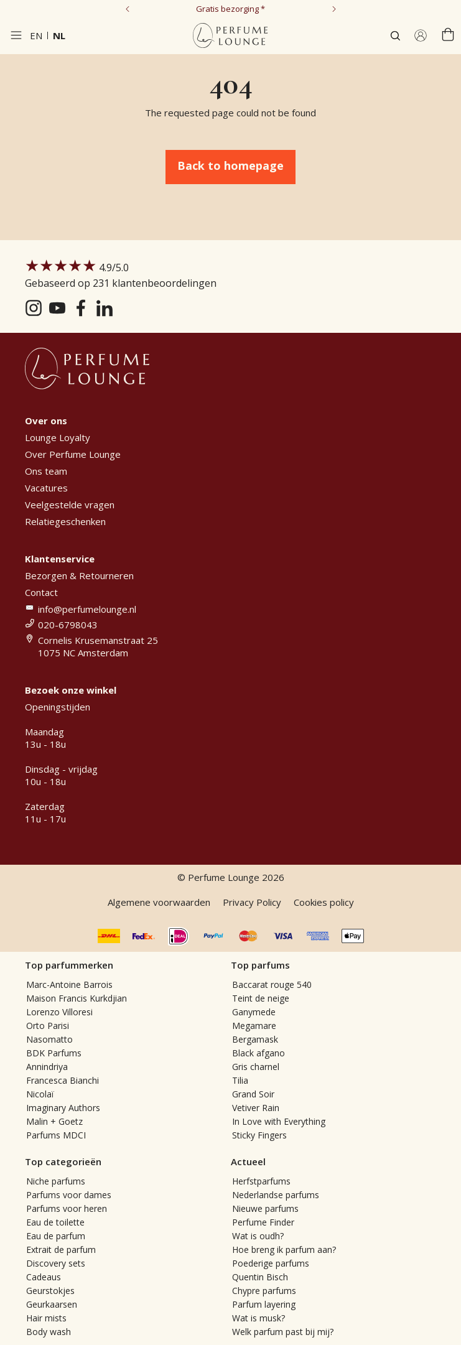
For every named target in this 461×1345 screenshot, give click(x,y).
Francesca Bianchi (62, 1080)
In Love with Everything (278, 1121)
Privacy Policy (252, 902)
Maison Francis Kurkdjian (76, 998)
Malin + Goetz (54, 1121)
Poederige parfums (270, 1263)
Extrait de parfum (61, 1249)
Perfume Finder (263, 1222)
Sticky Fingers (259, 1135)
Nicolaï (40, 1094)
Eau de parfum (55, 1236)
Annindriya (47, 1067)
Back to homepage (230, 165)
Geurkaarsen (51, 1304)
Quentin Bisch (260, 1277)
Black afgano (258, 1053)
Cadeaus (43, 1277)
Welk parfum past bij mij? (282, 1332)
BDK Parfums (53, 1053)
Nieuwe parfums (265, 1208)
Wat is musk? (258, 1318)
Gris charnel (255, 1067)
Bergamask (255, 1039)
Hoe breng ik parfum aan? (284, 1249)
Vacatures (46, 488)
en (36, 35)
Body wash (48, 1332)
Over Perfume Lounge (73, 454)
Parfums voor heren (66, 1208)
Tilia (240, 1080)
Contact (41, 592)
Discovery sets (55, 1263)
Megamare (254, 1025)
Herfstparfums (261, 1181)
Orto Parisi (47, 1025)
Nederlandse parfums (275, 1195)
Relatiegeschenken (65, 521)
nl (59, 35)
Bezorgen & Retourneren (79, 575)
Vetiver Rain (255, 1108)
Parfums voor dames (68, 1195)
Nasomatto (49, 1039)
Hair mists (46, 1318)
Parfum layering (264, 1304)
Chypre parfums (264, 1290)
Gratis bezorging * (230, 8)
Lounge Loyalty (57, 437)
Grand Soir (253, 1094)
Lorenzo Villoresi (59, 1012)
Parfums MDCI (56, 1135)
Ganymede (254, 1012)
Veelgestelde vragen (69, 504)
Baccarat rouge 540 (272, 984)
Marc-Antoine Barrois (69, 984)
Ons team (46, 471)
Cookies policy (324, 902)
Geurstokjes (50, 1290)
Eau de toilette (55, 1222)
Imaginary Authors (63, 1108)
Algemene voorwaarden (159, 902)
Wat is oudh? (258, 1236)
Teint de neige (260, 998)
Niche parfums (55, 1181)
